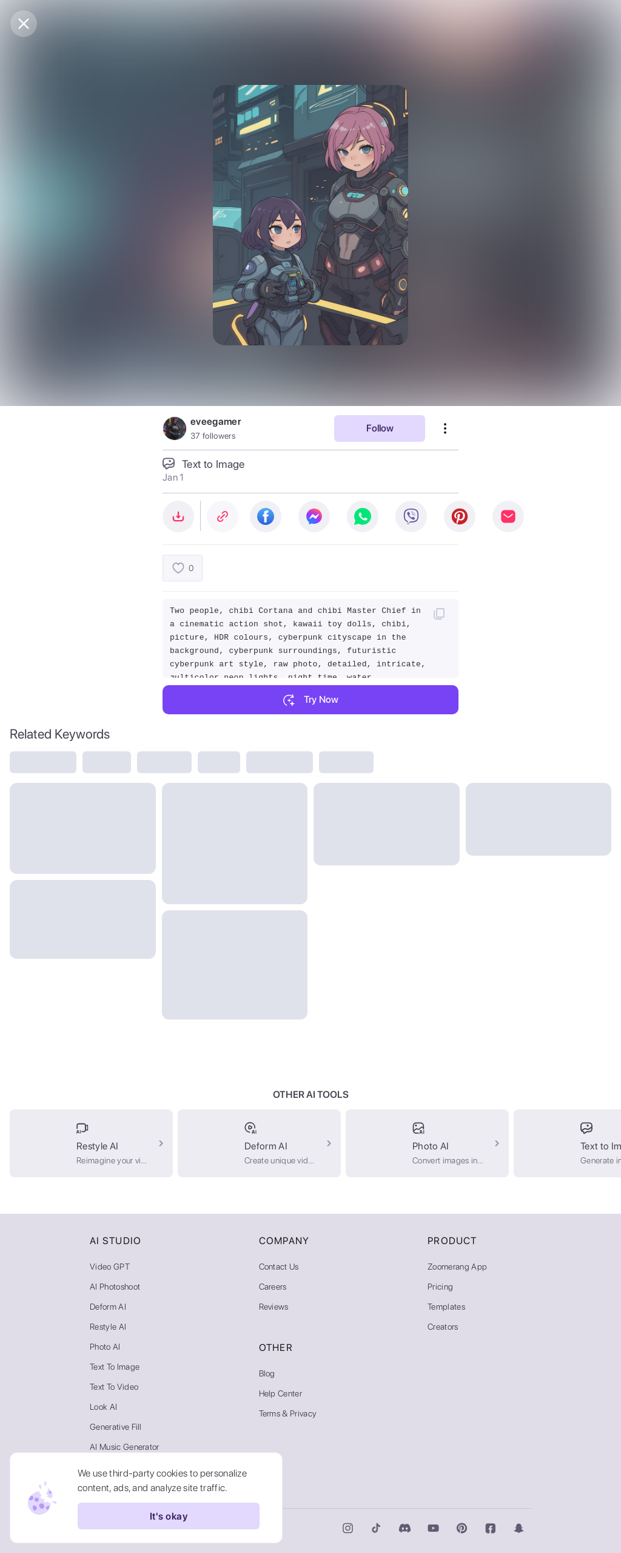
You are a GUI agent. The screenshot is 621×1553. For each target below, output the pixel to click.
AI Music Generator (124, 1447)
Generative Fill (116, 1427)
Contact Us (279, 1266)
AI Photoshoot (115, 1286)
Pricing (440, 1286)
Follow (380, 428)
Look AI (103, 1407)
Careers (273, 1286)
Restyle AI (108, 1326)
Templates (446, 1306)
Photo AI (105, 1347)
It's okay (169, 1516)
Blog (267, 1373)
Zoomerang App (457, 1266)
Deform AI (108, 1306)
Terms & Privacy (288, 1413)
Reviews (274, 1306)
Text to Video (114, 1387)
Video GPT (110, 1266)
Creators (443, 1326)
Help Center (281, 1393)
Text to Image (114, 1367)
